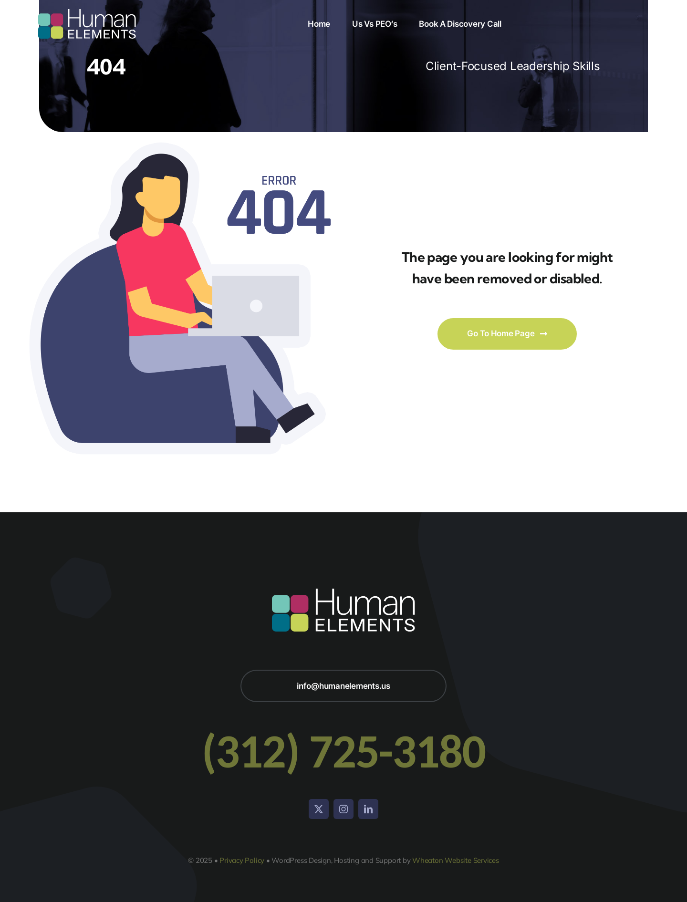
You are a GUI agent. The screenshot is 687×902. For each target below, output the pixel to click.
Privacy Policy (241, 860)
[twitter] (319, 809)
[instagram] (343, 809)
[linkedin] (368, 809)
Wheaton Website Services (455, 860)
